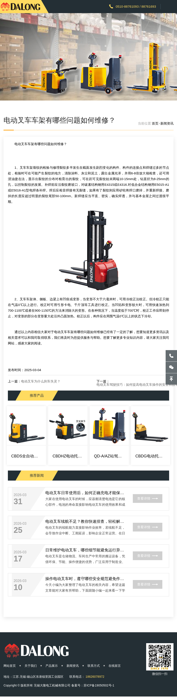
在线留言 (115, 665)
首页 (155, 123)
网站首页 (10, 665)
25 (18, 530)
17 (18, 559)
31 (18, 501)
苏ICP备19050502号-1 (99, 685)
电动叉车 (21, 144)
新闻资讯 (166, 123)
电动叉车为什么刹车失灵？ (40, 381)
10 (18, 587)
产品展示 (52, 665)
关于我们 (31, 665)
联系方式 (94, 665)
